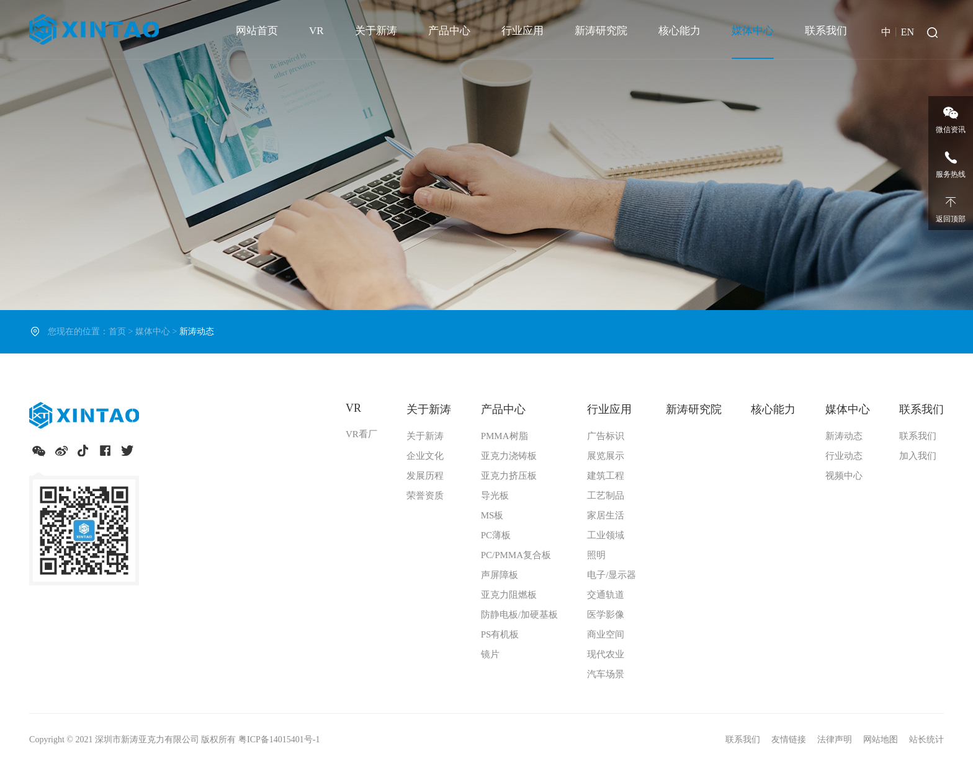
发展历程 (425, 476)
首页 (117, 331)
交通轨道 (605, 595)
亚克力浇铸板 (509, 456)
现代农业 (605, 654)
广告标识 (605, 436)
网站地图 (881, 739)
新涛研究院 (601, 31)
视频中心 (844, 476)
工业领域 (605, 535)
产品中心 (449, 31)
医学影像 (605, 615)
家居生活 (605, 515)
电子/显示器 (611, 575)
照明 (596, 555)
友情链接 (790, 739)
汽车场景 (605, 674)
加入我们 (917, 456)
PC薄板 (496, 535)
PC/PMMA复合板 (516, 555)
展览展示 (605, 456)
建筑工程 (605, 476)
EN (907, 32)
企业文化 (425, 456)
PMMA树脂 (504, 436)
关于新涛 (376, 31)
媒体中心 (753, 31)
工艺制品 (605, 495)
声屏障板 (499, 575)
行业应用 (522, 31)
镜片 (490, 654)
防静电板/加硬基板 (519, 615)
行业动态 (844, 456)
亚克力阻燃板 (509, 595)
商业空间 (605, 634)
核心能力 (679, 31)
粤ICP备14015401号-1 (279, 739)
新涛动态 (844, 436)
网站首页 (257, 31)
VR (316, 31)
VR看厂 (361, 434)
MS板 (492, 515)
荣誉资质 (425, 495)
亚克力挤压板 (509, 476)
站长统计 (926, 739)
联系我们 (826, 31)
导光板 (495, 495)
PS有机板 (500, 634)
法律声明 (835, 739)
